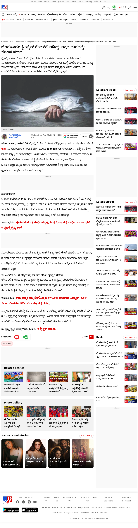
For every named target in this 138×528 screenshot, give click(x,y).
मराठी (54, 1)
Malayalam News (71, 513)
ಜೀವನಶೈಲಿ (63, 19)
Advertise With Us (69, 499)
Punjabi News (124, 508)
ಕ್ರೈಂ (116, 14)
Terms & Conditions (108, 499)
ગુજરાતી (61, 1)
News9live (84, 513)
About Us (56, 499)
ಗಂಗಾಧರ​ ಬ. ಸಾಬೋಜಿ (15, 136)
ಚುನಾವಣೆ (29, 19)
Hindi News (57, 508)
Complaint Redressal (126, 499)
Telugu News (83, 508)
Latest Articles (106, 90)
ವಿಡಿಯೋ (10, 19)
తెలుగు (47, 1)
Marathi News (70, 508)
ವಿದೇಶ (72, 14)
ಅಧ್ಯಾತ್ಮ (89, 14)
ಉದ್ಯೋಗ (124, 14)
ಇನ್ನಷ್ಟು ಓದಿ (86, 436)
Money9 (103, 513)
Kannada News (7, 42)
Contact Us (46, 499)
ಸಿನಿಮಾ (41, 14)
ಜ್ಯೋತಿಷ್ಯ (107, 14)
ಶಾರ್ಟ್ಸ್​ (19, 19)
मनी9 (96, 1)
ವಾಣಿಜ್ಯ (98, 14)
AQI (108, 8)
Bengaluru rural (32, 42)
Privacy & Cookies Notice (89, 499)
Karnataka (19, 42)
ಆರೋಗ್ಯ (74, 19)
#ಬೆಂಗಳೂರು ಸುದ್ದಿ (43, 19)
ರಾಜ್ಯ (33, 14)
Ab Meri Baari (108, 19)
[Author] (4, 137)
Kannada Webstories (15, 435)
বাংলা (68, 1)
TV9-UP (103, 1)
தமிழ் (81, 1)
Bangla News (97, 508)
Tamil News (57, 513)
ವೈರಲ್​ (81, 14)
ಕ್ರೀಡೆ (55, 19)
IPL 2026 (25, 14)
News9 (33, 1)
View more (130, 90)
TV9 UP (94, 513)
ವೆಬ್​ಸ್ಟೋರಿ (95, 19)
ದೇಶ (65, 14)
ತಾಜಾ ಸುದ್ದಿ (11, 14)
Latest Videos (105, 202)
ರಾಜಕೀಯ (84, 19)
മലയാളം (88, 1)
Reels (100, 337)
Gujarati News (110, 508)
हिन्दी (40, 1)
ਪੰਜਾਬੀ (74, 1)
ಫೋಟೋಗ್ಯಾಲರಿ (54, 14)
